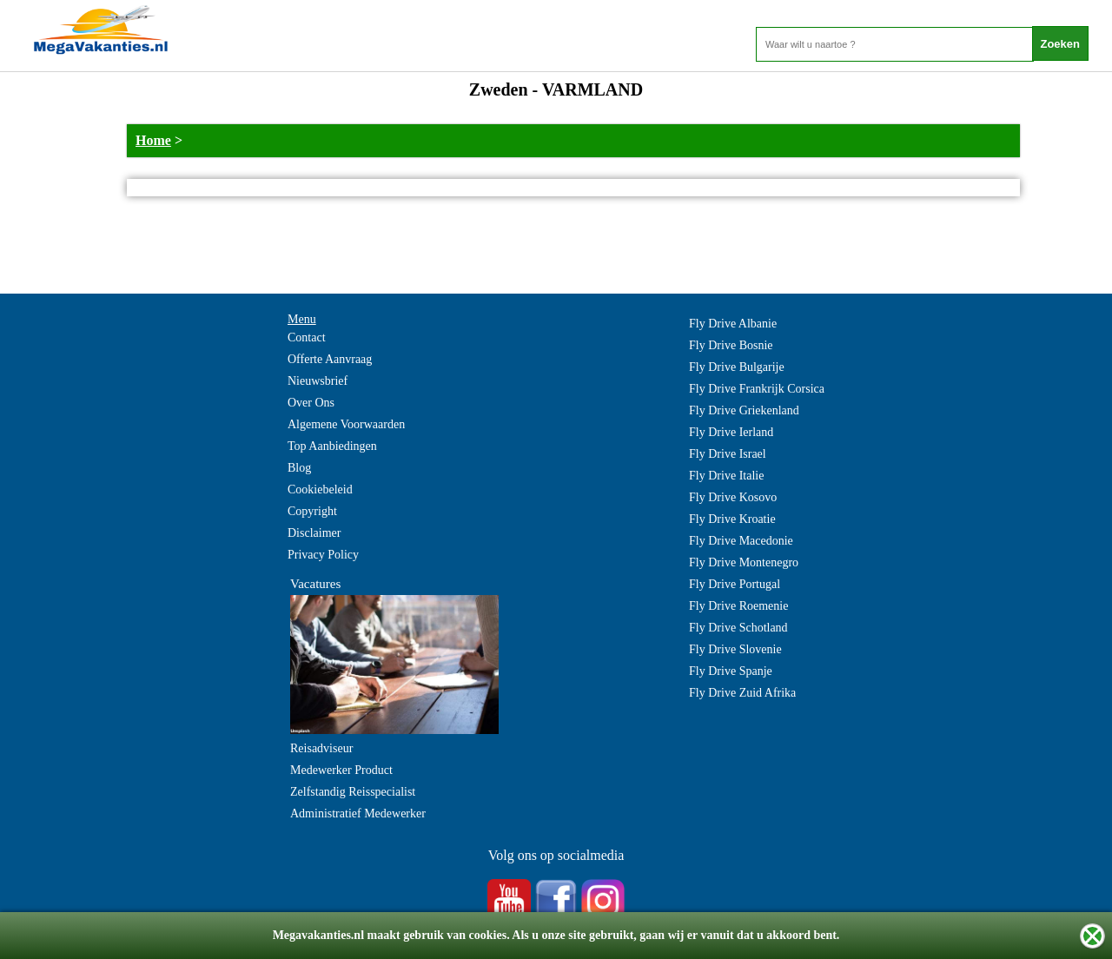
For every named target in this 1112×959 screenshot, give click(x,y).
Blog (299, 467)
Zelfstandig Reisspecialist (352, 791)
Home (153, 140)
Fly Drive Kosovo (733, 497)
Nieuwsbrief (318, 380)
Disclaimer (314, 532)
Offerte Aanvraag (330, 359)
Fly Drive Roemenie (738, 605)
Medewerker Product (341, 770)
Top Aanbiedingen (332, 446)
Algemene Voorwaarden (346, 424)
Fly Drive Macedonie (741, 540)
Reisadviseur (321, 748)
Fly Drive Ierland (731, 432)
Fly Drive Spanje (730, 671)
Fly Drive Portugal (734, 584)
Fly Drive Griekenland (744, 410)
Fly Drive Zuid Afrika (742, 692)
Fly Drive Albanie (733, 323)
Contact (307, 337)
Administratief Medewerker (358, 813)
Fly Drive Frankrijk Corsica (756, 388)
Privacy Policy (323, 554)
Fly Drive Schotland (738, 627)
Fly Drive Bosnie (730, 345)
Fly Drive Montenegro (743, 562)
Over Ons (311, 402)
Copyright (312, 511)
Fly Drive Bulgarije (736, 367)
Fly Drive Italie (726, 475)
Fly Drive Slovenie (735, 649)
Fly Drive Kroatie (732, 519)
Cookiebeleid (320, 489)
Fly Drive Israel (727, 453)
